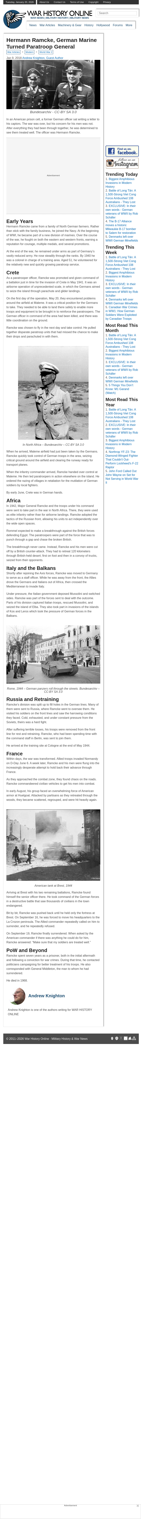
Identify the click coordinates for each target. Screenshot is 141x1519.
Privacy (107, 2)
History (89, 25)
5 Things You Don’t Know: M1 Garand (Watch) (119, 389)
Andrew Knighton (46, 995)
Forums (118, 25)
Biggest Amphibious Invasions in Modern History (120, 182)
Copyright (93, 2)
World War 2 (45, 52)
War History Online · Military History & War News (56, 1038)
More (129, 25)
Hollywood (103, 25)
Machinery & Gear (69, 25)
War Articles (47, 25)
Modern (29, 52)
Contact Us (59, 2)
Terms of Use (77, 2)
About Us (44, 2)
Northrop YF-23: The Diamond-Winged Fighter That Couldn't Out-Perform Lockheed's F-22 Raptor (122, 459)
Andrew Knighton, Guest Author (42, 58)
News (33, 25)
